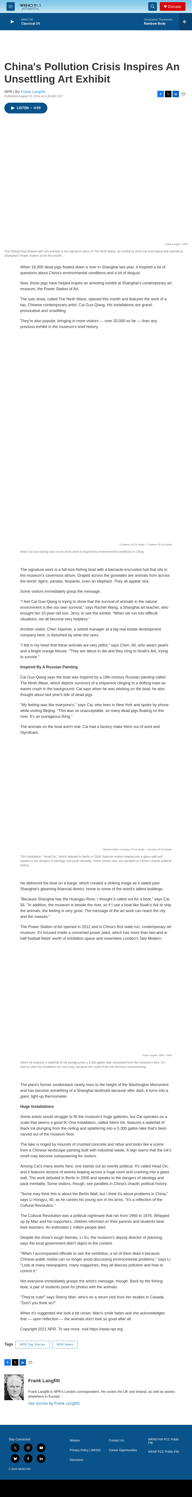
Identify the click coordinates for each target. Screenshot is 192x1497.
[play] (11, 21)
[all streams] (185, 21)
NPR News (65, 1344)
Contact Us (116, 1440)
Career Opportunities (123, 1450)
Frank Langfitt (33, 92)
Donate (174, 6)
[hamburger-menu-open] (10, 6)
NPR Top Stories (32, 1344)
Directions (76, 1460)
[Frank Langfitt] (14, 1387)
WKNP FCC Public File (163, 1451)
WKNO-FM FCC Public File (163, 1441)
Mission (75, 1440)
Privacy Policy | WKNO (85, 1450)
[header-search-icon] (152, 6)
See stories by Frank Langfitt (54, 1403)
